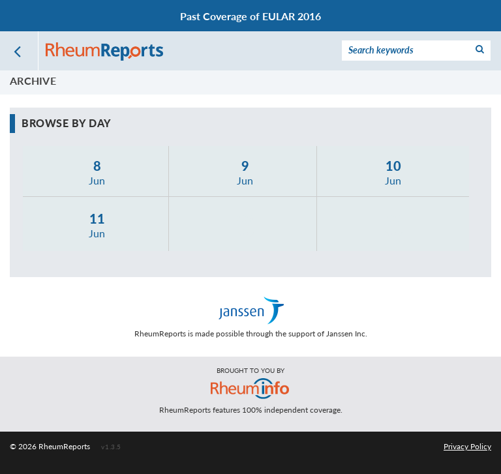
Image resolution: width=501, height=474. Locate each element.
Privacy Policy (467, 446)
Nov (245, 224)
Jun (97, 171)
